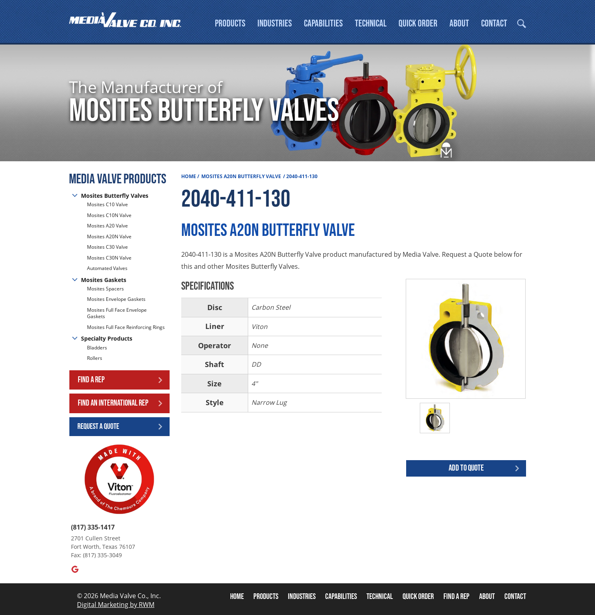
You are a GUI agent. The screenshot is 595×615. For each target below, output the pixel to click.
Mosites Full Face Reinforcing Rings (126, 327)
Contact (494, 23)
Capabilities (323, 23)
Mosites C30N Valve (109, 257)
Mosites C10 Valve (107, 204)
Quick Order (418, 23)
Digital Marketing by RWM (115, 604)
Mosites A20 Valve (107, 225)
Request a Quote (98, 426)
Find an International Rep (113, 403)
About (459, 23)
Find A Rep (456, 596)
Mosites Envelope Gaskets (116, 299)
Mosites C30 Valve (107, 247)
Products (230, 23)
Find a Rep (91, 380)
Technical (371, 23)
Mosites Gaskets (103, 280)
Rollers (95, 358)
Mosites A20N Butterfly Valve (241, 176)
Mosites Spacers (105, 289)
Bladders (97, 348)
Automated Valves (107, 268)
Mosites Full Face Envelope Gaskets (117, 313)
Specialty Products (106, 338)
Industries (274, 23)
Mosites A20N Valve (109, 236)
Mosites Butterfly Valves (114, 195)
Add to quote (466, 468)
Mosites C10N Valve (109, 215)
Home (188, 176)
